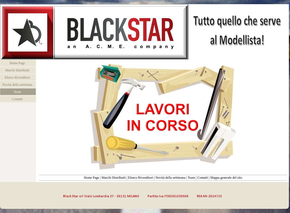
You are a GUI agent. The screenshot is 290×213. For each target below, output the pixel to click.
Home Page (91, 178)
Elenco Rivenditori (140, 178)
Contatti (202, 178)
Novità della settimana (170, 178)
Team (191, 178)
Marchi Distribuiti (114, 178)
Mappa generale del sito (226, 178)
